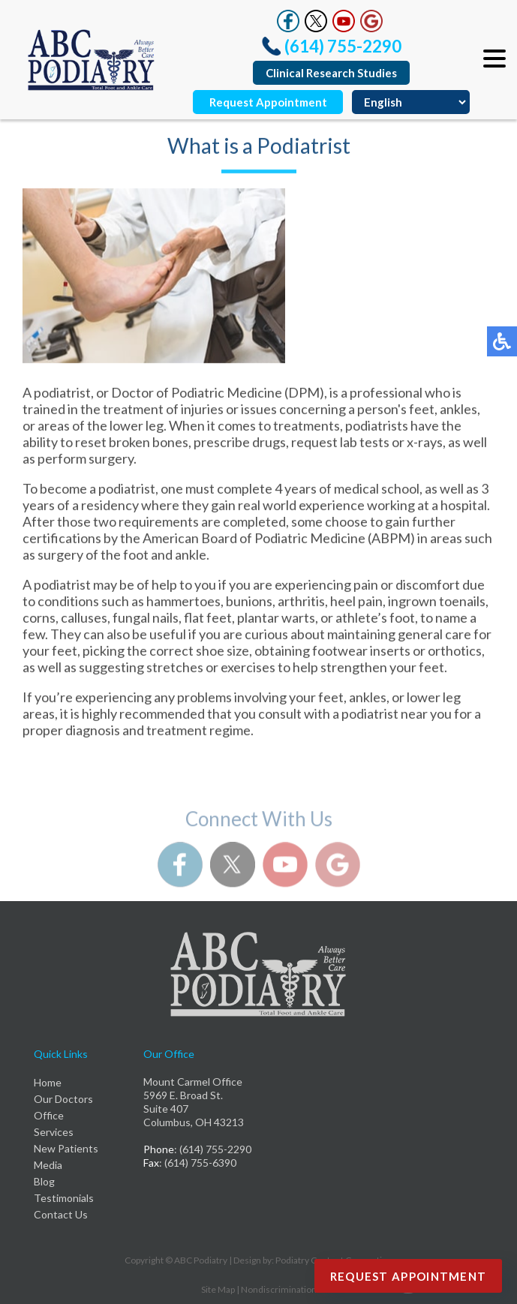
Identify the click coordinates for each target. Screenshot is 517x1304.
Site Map (218, 1289)
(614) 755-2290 (342, 46)
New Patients (66, 1148)
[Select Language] (411, 102)
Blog (44, 1181)
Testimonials (64, 1197)
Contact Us (61, 1214)
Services (54, 1131)
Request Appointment (268, 102)
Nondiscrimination (279, 1289)
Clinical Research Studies (331, 73)
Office (49, 1115)
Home (48, 1082)
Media (48, 1164)
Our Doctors (63, 1098)
